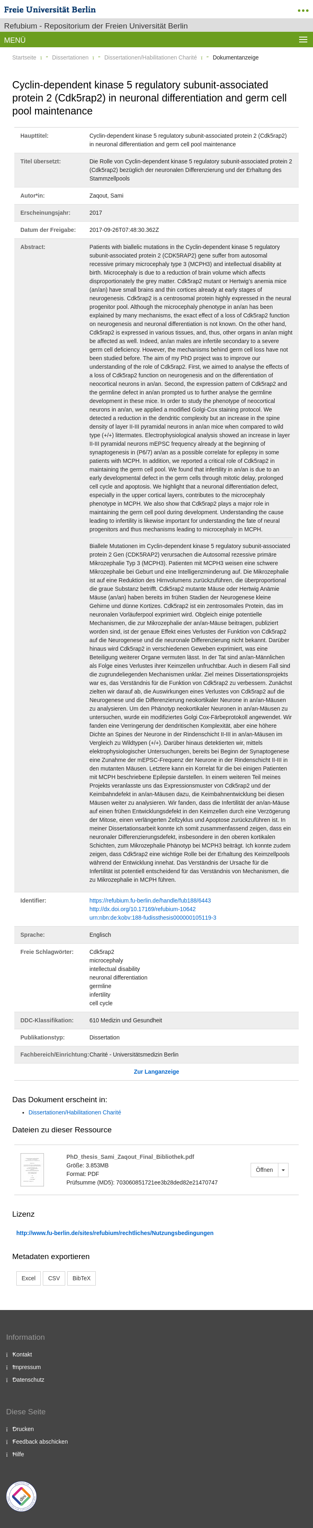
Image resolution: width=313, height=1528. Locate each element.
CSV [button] (54, 1278)
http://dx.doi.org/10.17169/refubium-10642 (143, 909)
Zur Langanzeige (156, 1071)
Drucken (23, 1429)
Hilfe (18, 1454)
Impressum (27, 1367)
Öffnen (264, 1170)
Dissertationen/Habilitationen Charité (150, 57)
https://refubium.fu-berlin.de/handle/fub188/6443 (150, 900)
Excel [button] (28, 1278)
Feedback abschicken (40, 1441)
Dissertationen (70, 57)
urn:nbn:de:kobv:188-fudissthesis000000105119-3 (153, 917)
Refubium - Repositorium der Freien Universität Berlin (96, 26)
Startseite (24, 57)
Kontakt (22, 1354)
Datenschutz (28, 1379)
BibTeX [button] (81, 1278)
